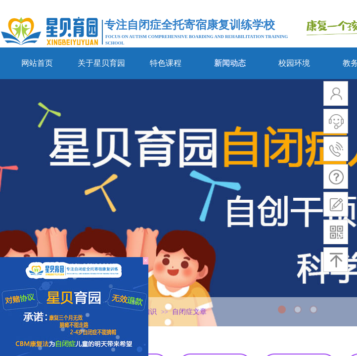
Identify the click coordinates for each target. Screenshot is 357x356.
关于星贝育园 (101, 63)
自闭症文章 (189, 311)
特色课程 (165, 63)
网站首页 (37, 63)
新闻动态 (230, 63)
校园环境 (294, 63)
